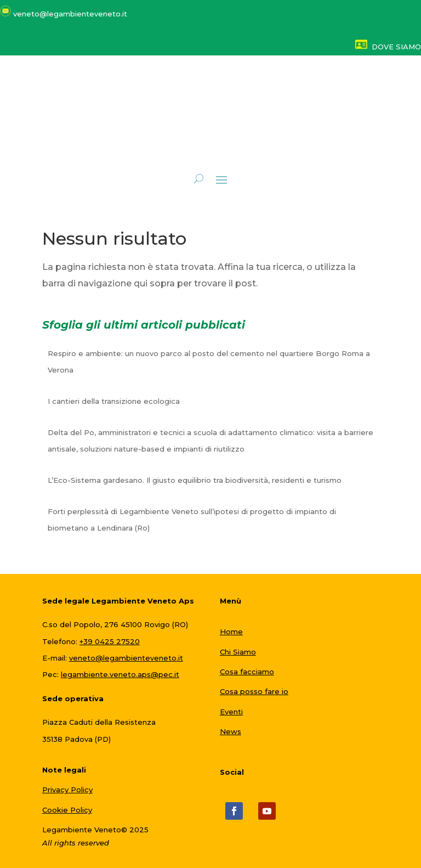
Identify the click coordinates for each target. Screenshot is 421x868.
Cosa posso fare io (254, 691)
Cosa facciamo (247, 671)
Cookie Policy (67, 809)
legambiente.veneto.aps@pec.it (120, 674)
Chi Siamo (238, 651)
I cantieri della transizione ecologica (114, 401)
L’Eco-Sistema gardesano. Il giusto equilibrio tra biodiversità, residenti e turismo (195, 480)
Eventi (231, 711)
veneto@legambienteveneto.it (126, 657)
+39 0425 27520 (109, 641)
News (230, 731)
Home (231, 631)
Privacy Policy (67, 789)
